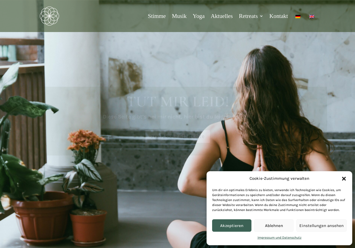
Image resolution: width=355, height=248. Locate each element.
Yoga (199, 16)
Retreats (248, 16)
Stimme (157, 16)
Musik (179, 16)
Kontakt (278, 16)
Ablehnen (274, 225)
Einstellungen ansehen (321, 225)
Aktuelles (222, 16)
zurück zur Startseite (177, 136)
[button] (344, 178)
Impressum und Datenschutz (280, 237)
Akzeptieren (231, 225)
